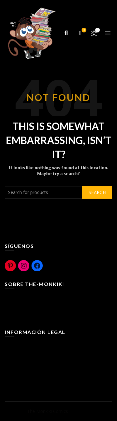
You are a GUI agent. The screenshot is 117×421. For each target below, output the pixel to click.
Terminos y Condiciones (29, 347)
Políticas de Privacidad (27, 365)
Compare (83, 30)
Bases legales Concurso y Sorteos (39, 374)
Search (97, 192)
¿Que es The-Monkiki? (27, 299)
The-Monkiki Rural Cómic (30, 308)
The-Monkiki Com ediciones (33, 317)
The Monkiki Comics (47, 411)
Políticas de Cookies (25, 356)
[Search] (66, 33)
